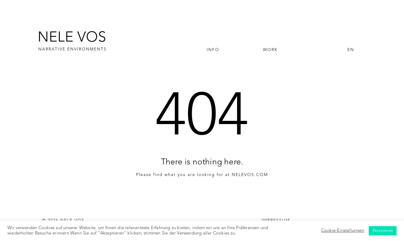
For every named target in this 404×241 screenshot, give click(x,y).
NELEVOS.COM (250, 175)
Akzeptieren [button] (382, 231)
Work (270, 50)
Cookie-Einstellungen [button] (342, 231)
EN (350, 50)
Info (213, 50)
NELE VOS (72, 38)
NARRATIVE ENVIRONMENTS (72, 49)
